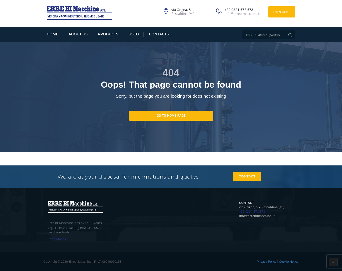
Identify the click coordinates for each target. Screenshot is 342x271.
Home (52, 34)
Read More (57, 239)
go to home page (171, 116)
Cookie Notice (289, 261)
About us (78, 34)
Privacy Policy (266, 261)
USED (133, 34)
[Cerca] (290, 35)
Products (108, 34)
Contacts (159, 34)
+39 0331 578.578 (252, 211)
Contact (281, 12)
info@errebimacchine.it (242, 13)
